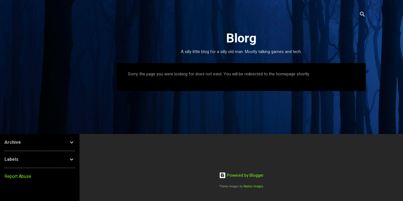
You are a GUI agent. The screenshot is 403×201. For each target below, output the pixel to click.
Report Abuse (17, 176)
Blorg (241, 38)
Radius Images (253, 186)
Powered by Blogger (241, 175)
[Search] (362, 15)
